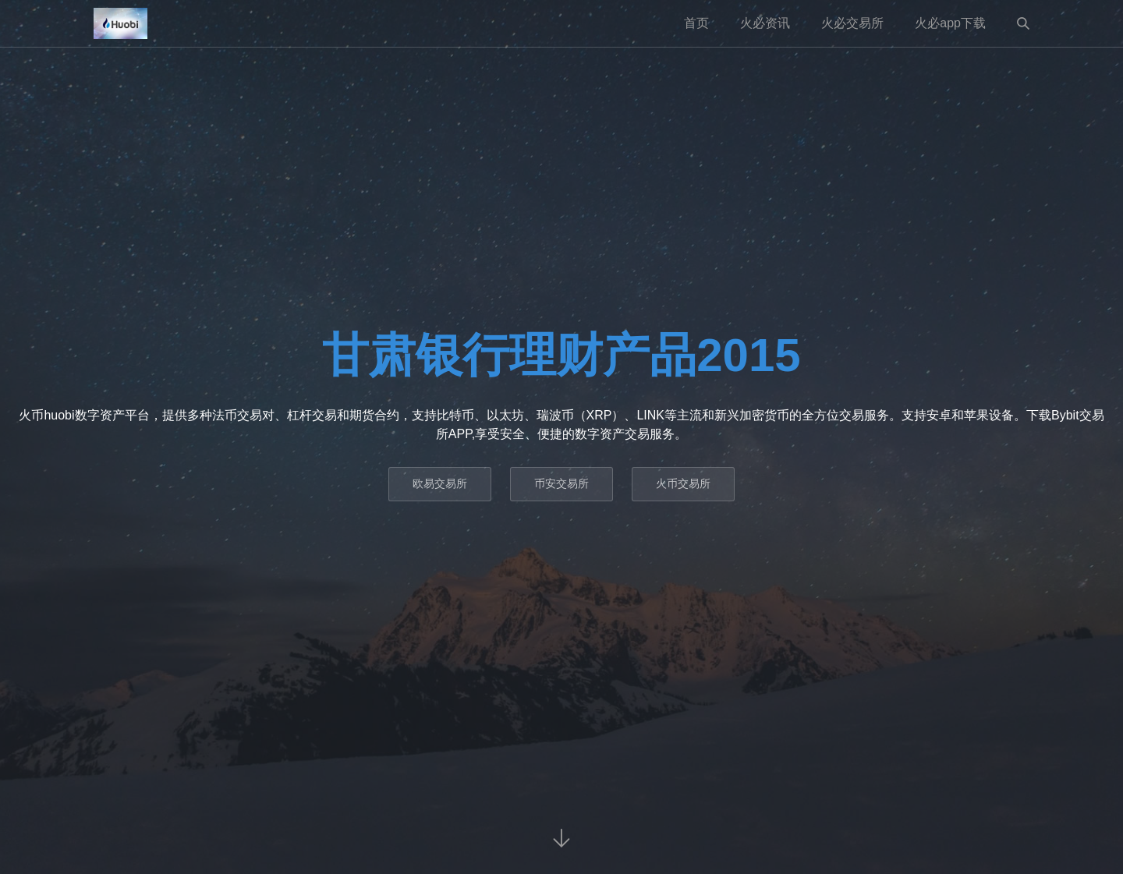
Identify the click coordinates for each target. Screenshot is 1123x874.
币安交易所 (561, 483)
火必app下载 (950, 23)
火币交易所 (683, 483)
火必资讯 (765, 23)
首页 (696, 23)
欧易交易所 (440, 483)
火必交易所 (852, 23)
